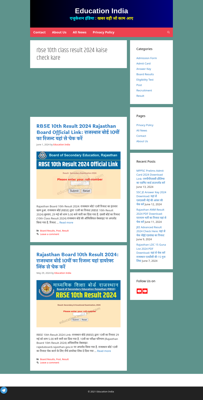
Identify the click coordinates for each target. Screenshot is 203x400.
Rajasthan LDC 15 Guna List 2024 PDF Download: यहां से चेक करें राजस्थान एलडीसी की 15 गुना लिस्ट (151, 253)
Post (58, 230)
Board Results (47, 230)
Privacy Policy (103, 32)
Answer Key (143, 69)
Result (65, 230)
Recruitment (144, 90)
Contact (39, 32)
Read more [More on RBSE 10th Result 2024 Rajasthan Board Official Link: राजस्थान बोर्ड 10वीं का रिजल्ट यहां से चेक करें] (66, 222)
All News (79, 32)
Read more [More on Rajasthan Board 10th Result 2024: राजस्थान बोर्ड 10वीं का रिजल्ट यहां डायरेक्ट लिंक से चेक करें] (104, 351)
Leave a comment (49, 234)
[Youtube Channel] (144, 291)
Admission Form (146, 58)
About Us (59, 32)
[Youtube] (139, 291)
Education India (101, 11)
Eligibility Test (145, 79)
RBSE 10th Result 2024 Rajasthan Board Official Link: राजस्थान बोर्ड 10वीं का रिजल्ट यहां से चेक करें (77, 132)
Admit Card (143, 63)
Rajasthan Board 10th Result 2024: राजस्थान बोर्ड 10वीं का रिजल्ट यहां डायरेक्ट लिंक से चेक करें (77, 261)
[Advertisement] (78, 93)
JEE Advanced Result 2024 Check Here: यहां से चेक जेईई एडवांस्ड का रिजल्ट (150, 231)
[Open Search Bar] (168, 32)
